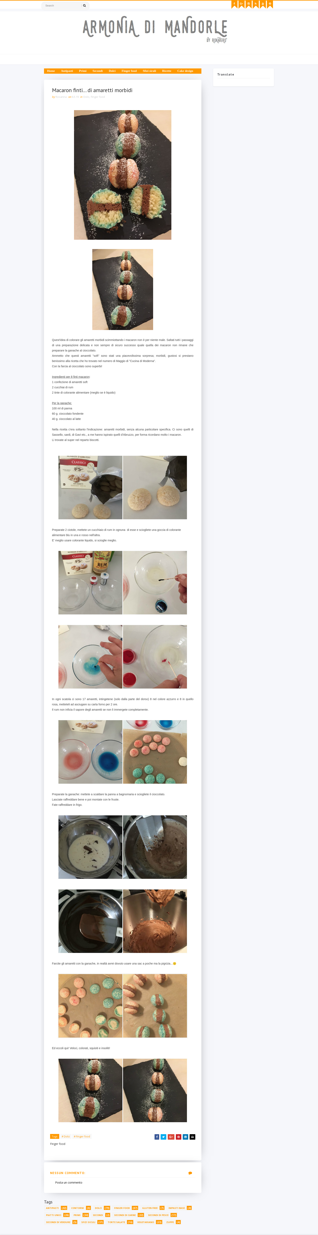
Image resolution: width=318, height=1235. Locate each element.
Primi (84, 70)
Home (52, 70)
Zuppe (171, 1222)
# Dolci (67, 1136)
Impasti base (178, 1208)
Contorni (79, 1208)
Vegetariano (147, 1222)
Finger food (130, 70)
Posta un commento (70, 1183)
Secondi (99, 70)
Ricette (168, 70)
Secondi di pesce (159, 1215)
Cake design (186, 70)
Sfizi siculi (150, 70)
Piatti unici (55, 1215)
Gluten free (151, 1208)
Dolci (113, 70)
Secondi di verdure (59, 1222)
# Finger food (83, 1136)
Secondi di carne (126, 1215)
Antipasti (68, 70)
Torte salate (117, 1222)
